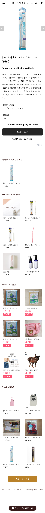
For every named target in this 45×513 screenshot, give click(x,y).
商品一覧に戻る (22, 479)
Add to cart (22, 132)
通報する (39, 145)
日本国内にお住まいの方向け (22, 139)
